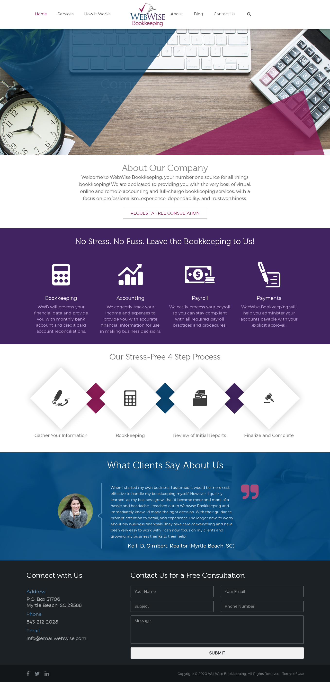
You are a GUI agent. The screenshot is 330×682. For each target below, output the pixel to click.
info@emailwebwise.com (56, 638)
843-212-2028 (42, 622)
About (177, 14)
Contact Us (224, 14)
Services (65, 14)
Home (41, 14)
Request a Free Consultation (165, 213)
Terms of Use (293, 674)
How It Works (97, 14)
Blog (198, 14)
